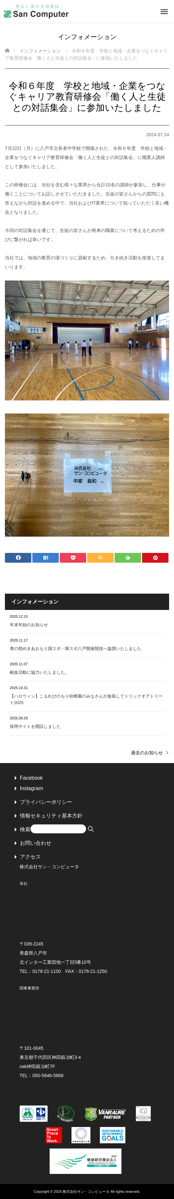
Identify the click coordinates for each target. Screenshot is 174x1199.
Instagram (31, 788)
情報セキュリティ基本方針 (51, 815)
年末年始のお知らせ (29, 624)
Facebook (31, 778)
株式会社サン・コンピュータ (86, 1191)
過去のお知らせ (147, 752)
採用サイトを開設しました (35, 726)
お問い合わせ (35, 843)
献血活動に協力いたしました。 (39, 672)
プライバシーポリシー (46, 802)
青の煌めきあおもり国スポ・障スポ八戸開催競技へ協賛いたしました (75, 648)
